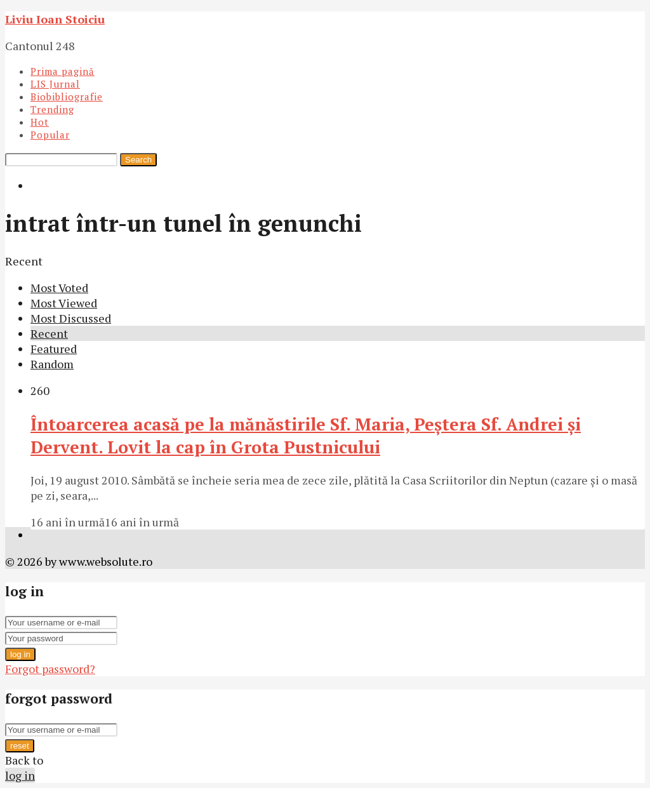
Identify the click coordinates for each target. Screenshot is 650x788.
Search (138, 159)
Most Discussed (70, 318)
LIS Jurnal (55, 83)
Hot (39, 122)
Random (52, 363)
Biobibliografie (66, 96)
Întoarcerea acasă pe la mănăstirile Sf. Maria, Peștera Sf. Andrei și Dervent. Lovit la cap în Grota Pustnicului (305, 435)
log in (20, 654)
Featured (53, 348)
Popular (50, 134)
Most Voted (59, 287)
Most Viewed (63, 303)
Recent (49, 333)
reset (19, 746)
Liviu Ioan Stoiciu (55, 19)
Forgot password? (50, 668)
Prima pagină (62, 71)
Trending (52, 109)
